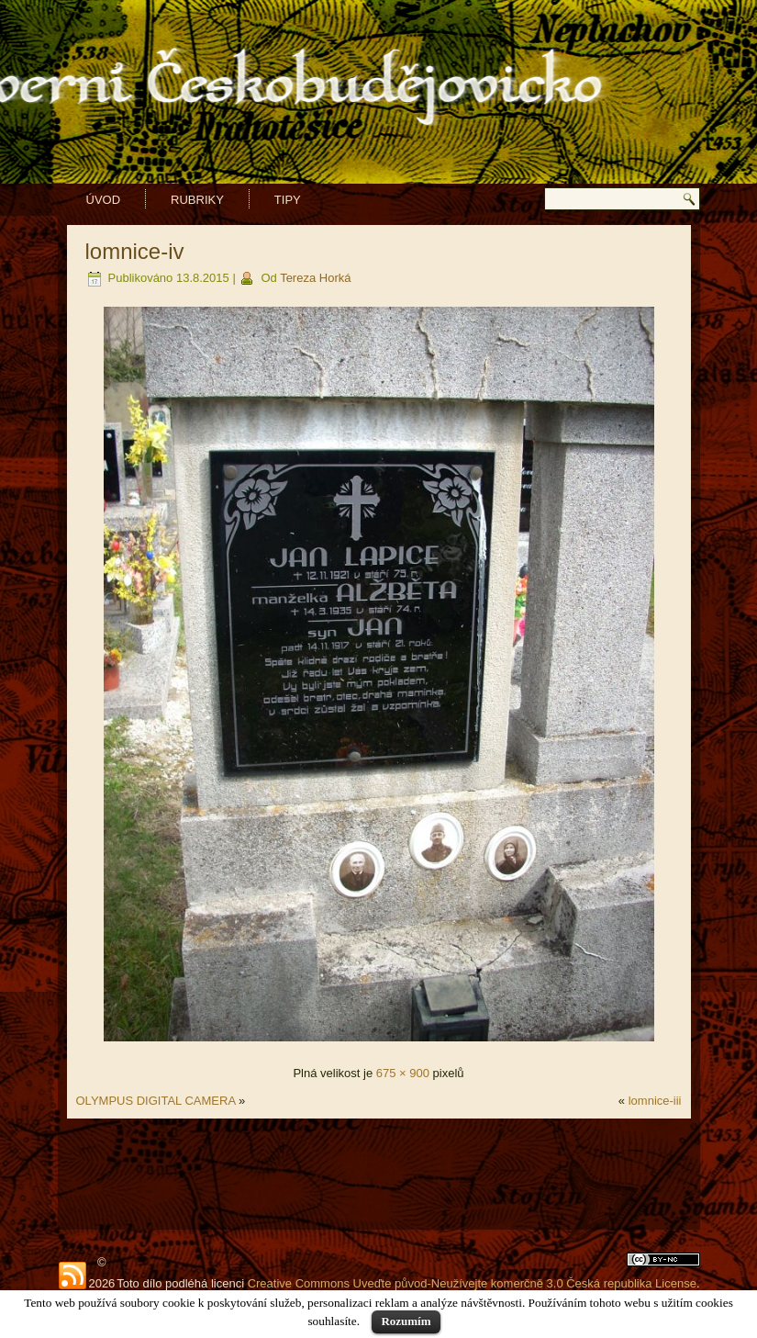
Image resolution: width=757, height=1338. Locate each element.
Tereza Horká (315, 278)
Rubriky (197, 200)
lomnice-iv (134, 251)
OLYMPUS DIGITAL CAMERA (156, 1101)
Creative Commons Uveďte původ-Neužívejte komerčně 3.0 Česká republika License (472, 1283)
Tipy (287, 200)
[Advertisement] (379, 1174)
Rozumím (405, 1321)
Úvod (103, 200)
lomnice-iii (655, 1101)
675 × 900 (402, 1073)
